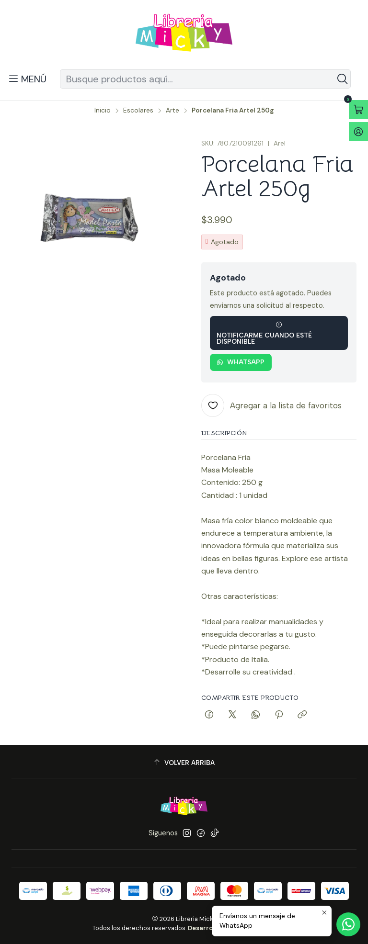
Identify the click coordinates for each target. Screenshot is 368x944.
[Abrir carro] (358, 109)
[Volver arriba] (184, 762)
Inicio (102, 110)
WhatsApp (240, 362)
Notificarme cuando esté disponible (264, 333)
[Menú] (27, 79)
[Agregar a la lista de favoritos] (271, 405)
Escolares (138, 110)
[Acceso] (358, 131)
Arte (172, 110)
